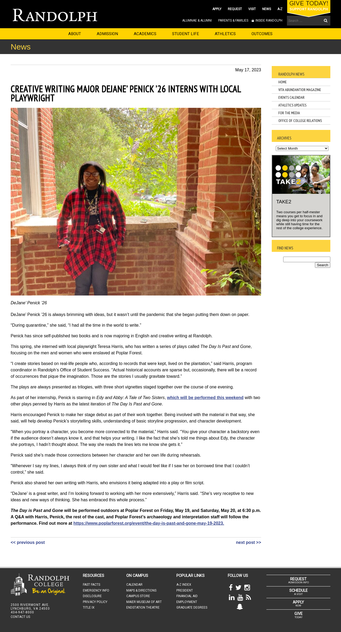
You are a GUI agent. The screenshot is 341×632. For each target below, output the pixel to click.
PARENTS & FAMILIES (233, 20)
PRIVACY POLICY (95, 602)
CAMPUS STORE (138, 596)
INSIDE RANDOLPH (268, 20)
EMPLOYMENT (186, 602)
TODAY (298, 615)
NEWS (266, 9)
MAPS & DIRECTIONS (141, 590)
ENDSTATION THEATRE (143, 607)
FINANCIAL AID (187, 596)
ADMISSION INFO (298, 580)
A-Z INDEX (183, 584)
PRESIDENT (184, 590)
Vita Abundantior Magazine (299, 89)
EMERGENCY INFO (96, 590)
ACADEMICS (145, 33)
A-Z (279, 9)
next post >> (248, 542)
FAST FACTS (91, 584)
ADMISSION (107, 33)
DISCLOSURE (92, 596)
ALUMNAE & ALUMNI (197, 20)
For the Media (289, 112)
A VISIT (298, 591)
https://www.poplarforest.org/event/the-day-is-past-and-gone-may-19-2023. (149, 523)
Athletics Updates (292, 105)
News (21, 46)
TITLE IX (89, 607)
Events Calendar (291, 97)
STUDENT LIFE (185, 33)
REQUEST (235, 9)
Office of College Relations (300, 120)
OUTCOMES (262, 33)
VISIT (252, 9)
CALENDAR (134, 584)
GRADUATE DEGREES (191, 607)
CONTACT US (20, 617)
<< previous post (28, 542)
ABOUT (74, 33)
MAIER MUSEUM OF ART (144, 602)
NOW (298, 603)
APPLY (216, 9)
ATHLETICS (225, 33)
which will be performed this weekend (205, 397)
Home (282, 82)
